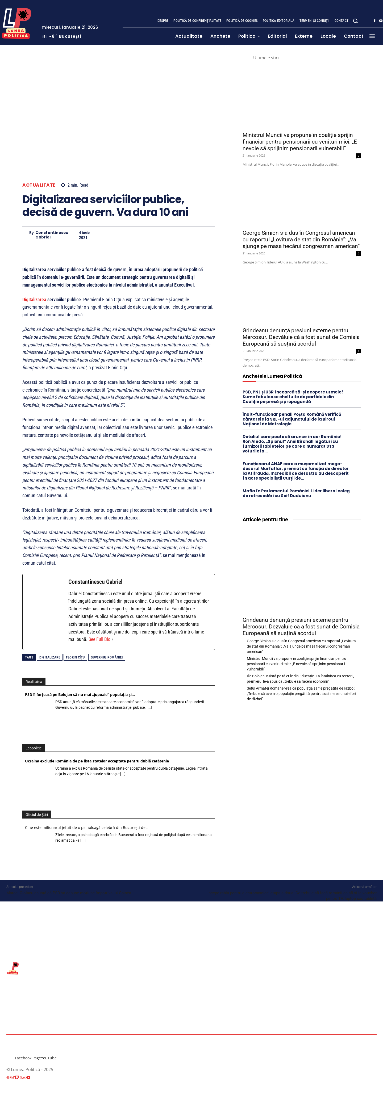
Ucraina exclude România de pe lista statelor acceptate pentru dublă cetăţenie (97, 760)
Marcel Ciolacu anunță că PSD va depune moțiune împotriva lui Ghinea (68, 893)
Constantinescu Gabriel (51, 235)
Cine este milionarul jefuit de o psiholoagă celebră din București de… (86, 827)
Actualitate (39, 185)
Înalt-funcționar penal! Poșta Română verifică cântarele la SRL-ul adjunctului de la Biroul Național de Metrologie (292, 419)
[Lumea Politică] (191, 967)
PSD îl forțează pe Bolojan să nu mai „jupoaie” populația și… (80, 694)
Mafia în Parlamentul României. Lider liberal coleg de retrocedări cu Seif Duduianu (296, 493)
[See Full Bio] (112, 639)
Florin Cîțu (75, 657)
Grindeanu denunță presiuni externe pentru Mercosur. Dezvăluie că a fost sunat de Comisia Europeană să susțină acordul (301, 337)
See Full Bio (99, 639)
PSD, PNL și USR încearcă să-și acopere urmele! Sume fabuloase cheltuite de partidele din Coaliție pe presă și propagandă (293, 396)
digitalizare (49, 657)
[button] (355, 20)
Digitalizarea (34, 299)
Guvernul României (107, 657)
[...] (149, 707)
